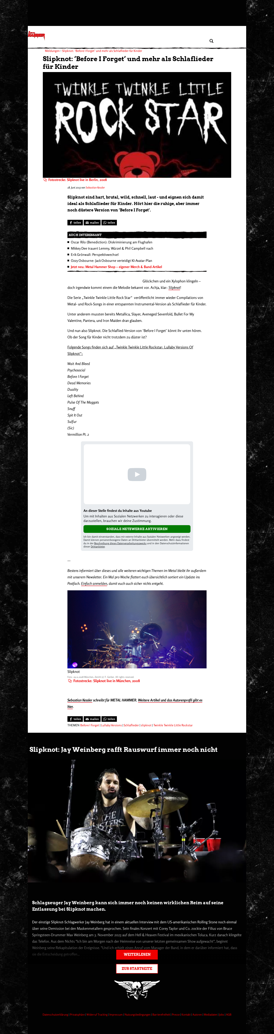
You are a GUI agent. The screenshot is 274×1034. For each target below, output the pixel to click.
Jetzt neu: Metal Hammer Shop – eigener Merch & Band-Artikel (116, 267)
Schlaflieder (131, 725)
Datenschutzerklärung (56, 1014)
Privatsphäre (77, 1014)
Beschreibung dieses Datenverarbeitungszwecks (120, 543)
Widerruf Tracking (97, 1014)
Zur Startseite (137, 969)
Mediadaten (211, 1014)
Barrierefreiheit (161, 1014)
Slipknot (174, 287)
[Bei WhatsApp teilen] (109, 222)
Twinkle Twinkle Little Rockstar (173, 725)
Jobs (222, 1014)
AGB (228, 1014)
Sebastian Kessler (95, 187)
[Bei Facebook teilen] (75, 222)
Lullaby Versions (111, 725)
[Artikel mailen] (92, 222)
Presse (176, 1014)
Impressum (116, 1014)
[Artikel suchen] (211, 41)
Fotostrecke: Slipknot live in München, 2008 (104, 680)
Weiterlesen (137, 955)
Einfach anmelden (94, 583)
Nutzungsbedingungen (138, 1014)
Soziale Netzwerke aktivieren (137, 529)
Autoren (197, 1014)
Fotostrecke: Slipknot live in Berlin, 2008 (75, 180)
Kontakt (186, 1014)
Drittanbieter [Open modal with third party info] (98, 546)
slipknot (146, 725)
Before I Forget (89, 725)
